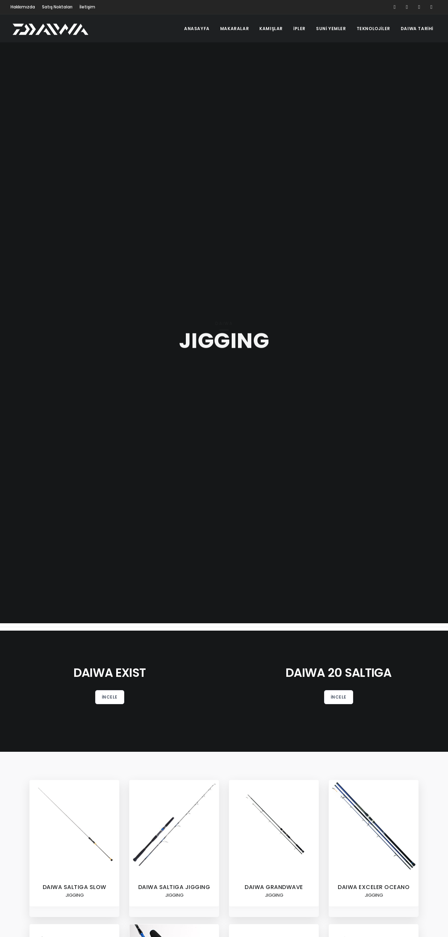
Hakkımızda (22, 7)
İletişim (87, 7)
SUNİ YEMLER (331, 29)
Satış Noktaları (57, 7)
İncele (110, 697)
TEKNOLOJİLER (373, 29)
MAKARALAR (234, 29)
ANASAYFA (197, 29)
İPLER (299, 29)
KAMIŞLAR (271, 29)
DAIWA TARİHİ (417, 29)
